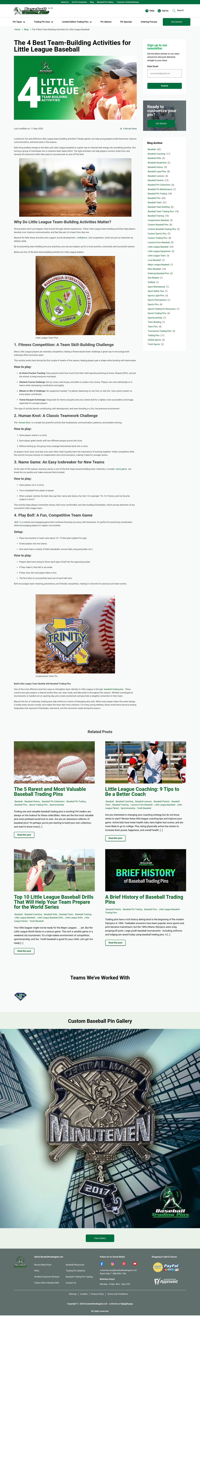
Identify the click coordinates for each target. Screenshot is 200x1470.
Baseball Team (155, 202)
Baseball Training (156, 216)
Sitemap (73, 1294)
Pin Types (17, 22)
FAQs (36, 1270)
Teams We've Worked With (46, 1283)
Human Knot (24, 422)
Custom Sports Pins (157, 233)
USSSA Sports (154, 340)
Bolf (16, 522)
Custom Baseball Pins (158, 224)
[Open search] (178, 11)
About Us (65, 2)
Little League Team (157, 255)
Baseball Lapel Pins (157, 171)
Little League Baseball (158, 247)
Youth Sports (154, 344)
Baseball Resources (75, 1264)
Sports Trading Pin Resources (162, 309)
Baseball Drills (154, 158)
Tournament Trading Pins (159, 331)
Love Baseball (154, 260)
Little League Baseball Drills (50, 917)
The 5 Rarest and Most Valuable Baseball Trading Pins (50, 791)
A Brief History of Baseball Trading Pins (144, 899)
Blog (92, 2)
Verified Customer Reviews (46, 1276)
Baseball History (155, 167)
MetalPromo (127, 1304)
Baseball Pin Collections (159, 185)
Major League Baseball (158, 264)
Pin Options (105, 22)
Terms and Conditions (117, 1294)
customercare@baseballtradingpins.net (118, 1270)
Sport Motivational (156, 287)
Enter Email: (153, 66)
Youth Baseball (144, 808)
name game (121, 469)
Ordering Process (149, 22)
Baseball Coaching (156, 154)
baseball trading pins (113, 689)
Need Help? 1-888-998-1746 (113, 1273)
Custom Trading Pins (157, 238)
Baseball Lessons (156, 176)
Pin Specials (126, 22)
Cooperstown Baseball (158, 220)
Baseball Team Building (159, 207)
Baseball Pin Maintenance (160, 189)
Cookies (83, 1294)
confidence (82, 237)
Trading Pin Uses (42, 22)
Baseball (152, 149)
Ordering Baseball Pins (158, 273)
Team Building (154, 322)
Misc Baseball (154, 269)
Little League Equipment (159, 251)
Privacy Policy (97, 1294)
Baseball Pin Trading (157, 193)
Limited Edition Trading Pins (75, 22)
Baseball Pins (154, 198)
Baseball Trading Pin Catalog (79, 1276)
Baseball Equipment (157, 162)
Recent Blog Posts (42, 1264)
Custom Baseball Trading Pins (162, 229)
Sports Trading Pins (157, 313)
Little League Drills (73, 917)
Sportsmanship (155, 317)
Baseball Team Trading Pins (161, 211)
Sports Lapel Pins (156, 295)
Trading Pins (154, 335)
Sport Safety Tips (156, 291)
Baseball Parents (156, 180)
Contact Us (71, 1283)
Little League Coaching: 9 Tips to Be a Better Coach (142, 791)
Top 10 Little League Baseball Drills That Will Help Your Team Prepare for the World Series (53, 902)
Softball (151, 282)
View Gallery (100, 1238)
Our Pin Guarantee (79, 2)
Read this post (24, 835)
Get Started (176, 22)
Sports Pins (153, 304)
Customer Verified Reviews (128, 2)
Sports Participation (157, 300)
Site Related (153, 278)
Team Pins (153, 326)
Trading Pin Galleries (75, 1270)
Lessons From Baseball (159, 242)
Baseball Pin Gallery (105, 2)
